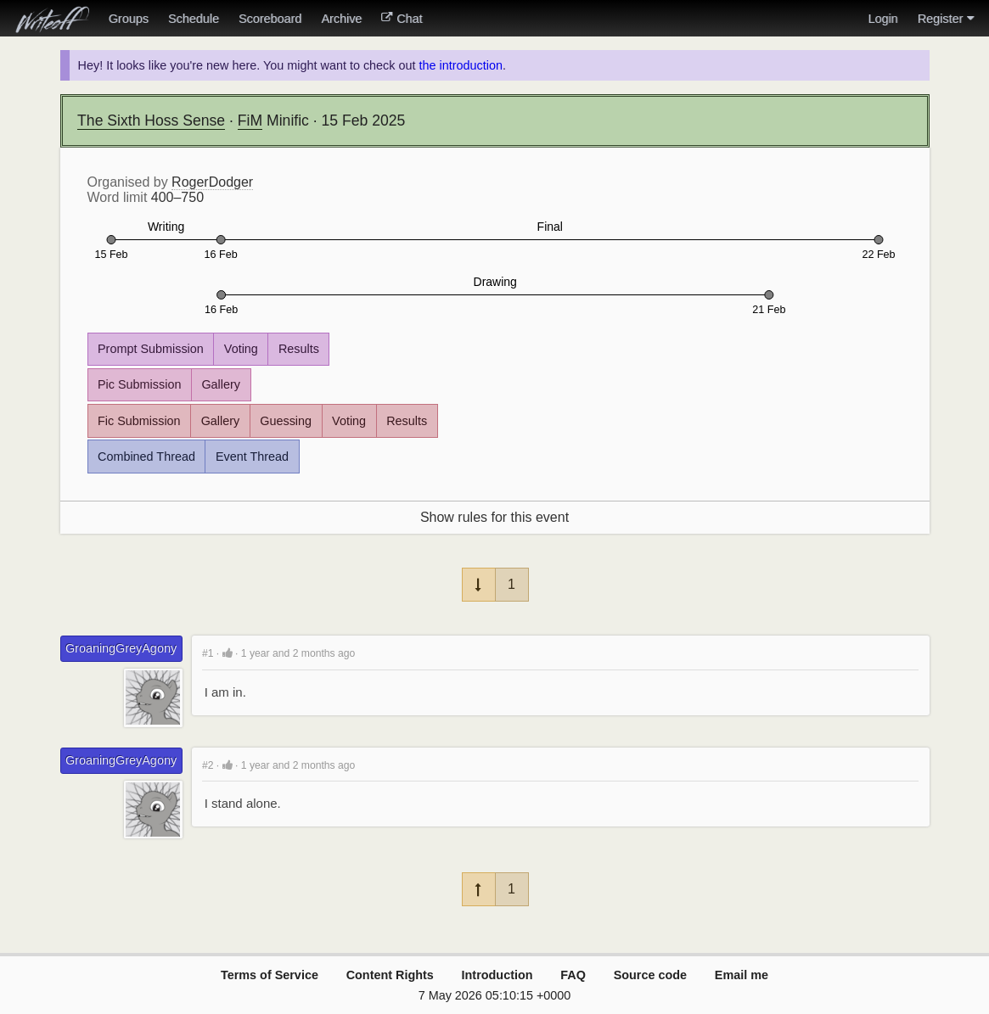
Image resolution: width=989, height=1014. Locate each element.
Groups (129, 18)
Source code (650, 975)
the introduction (460, 65)
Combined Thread (146, 456)
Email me (741, 975)
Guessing (286, 421)
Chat (401, 18)
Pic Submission (139, 384)
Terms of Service (269, 975)
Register (946, 18)
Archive (341, 18)
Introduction (497, 975)
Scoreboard (270, 18)
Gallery (220, 384)
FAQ (573, 975)
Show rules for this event (494, 517)
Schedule (193, 18)
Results (298, 349)
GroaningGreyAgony (121, 648)
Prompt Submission (151, 349)
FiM (250, 120)
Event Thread (252, 456)
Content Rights (390, 975)
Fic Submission (139, 421)
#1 (208, 653)
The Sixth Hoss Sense (151, 120)
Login (882, 18)
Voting (241, 349)
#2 (208, 765)
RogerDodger (212, 182)
